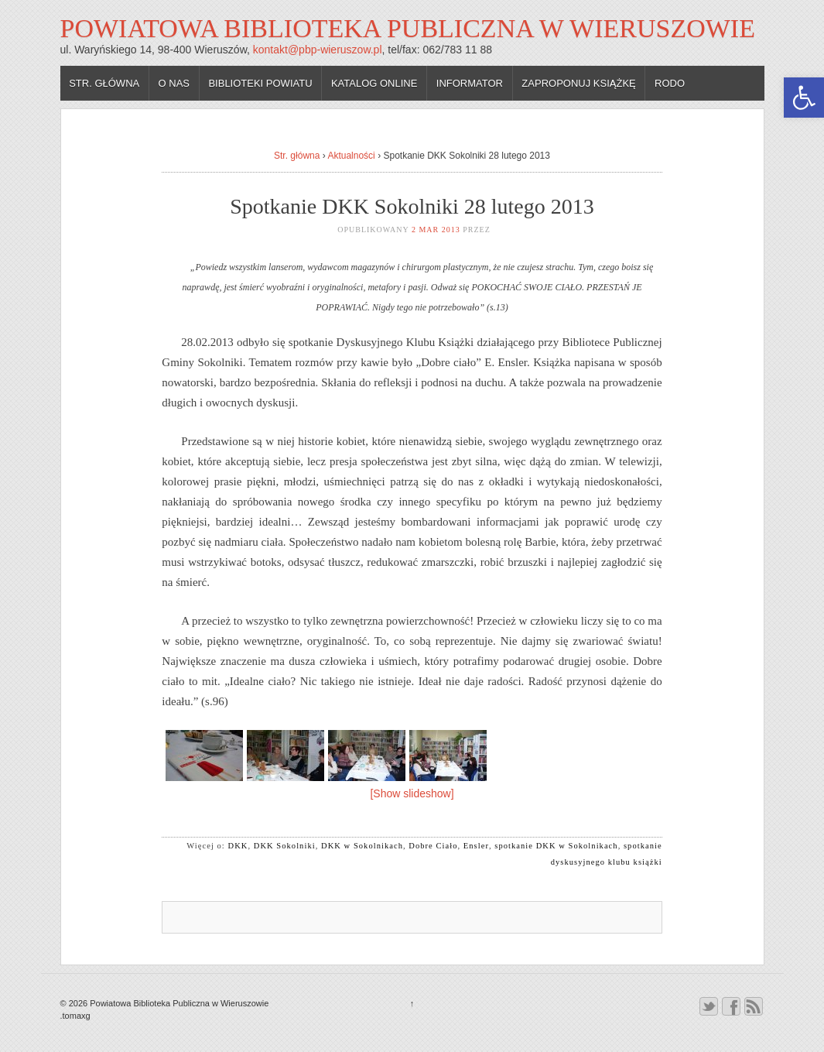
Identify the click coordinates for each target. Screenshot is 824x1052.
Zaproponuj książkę (578, 83)
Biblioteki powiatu (260, 83)
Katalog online (374, 83)
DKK (238, 845)
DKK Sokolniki (285, 845)
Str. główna (104, 83)
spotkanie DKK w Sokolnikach (555, 845)
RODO (670, 83)
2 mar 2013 (436, 229)
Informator (469, 83)
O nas (174, 83)
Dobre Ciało (433, 845)
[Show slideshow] (411, 793)
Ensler (476, 845)
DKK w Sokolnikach (362, 845)
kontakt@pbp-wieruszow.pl (317, 49)
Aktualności (350, 155)
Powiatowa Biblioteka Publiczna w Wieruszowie (407, 28)
